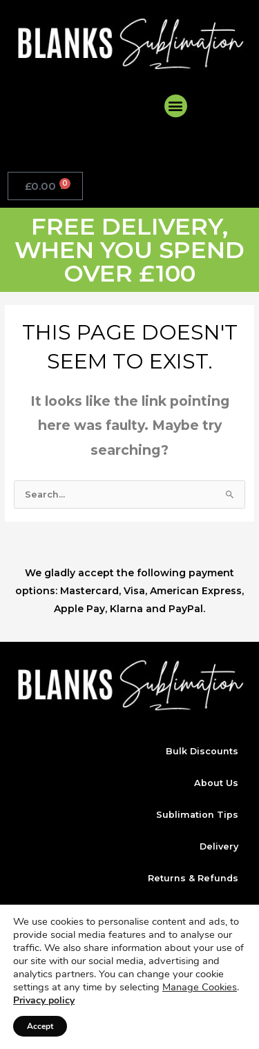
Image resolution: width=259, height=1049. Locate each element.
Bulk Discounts (202, 751)
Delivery (219, 846)
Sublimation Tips (197, 815)
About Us (216, 783)
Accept (40, 1026)
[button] (175, 106)
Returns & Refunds (193, 878)
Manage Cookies (199, 987)
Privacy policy (44, 1000)
